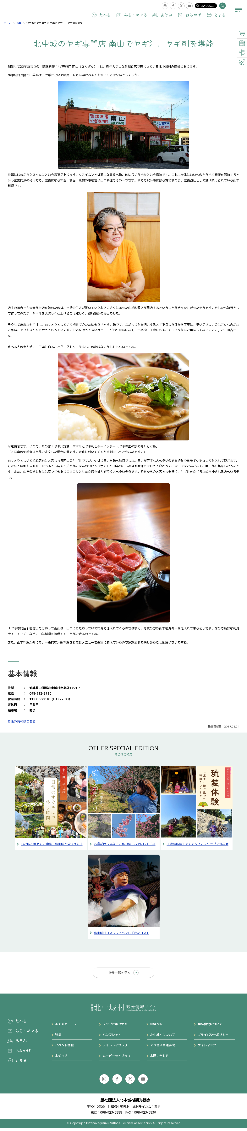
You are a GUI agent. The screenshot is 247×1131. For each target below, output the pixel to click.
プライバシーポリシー (213, 1038)
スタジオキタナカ (115, 1027)
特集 (58, 1038)
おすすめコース (66, 1027)
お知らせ (61, 1059)
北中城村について (162, 1038)
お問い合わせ (159, 1059)
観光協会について (210, 1027)
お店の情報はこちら (22, 721)
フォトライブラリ (115, 1048)
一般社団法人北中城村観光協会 (123, 1103)
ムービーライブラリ (116, 1059)
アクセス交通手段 (162, 1048)
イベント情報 (64, 1048)
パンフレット (112, 1038)
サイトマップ (207, 1048)
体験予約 (156, 1027)
